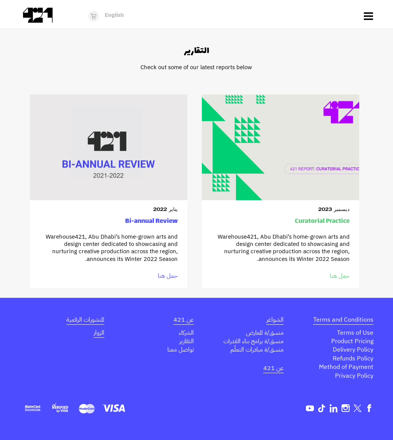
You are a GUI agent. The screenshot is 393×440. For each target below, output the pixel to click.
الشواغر (275, 319)
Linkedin (334, 408)
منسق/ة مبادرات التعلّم (257, 349)
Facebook (369, 408)
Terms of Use (355, 332)
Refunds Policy (353, 358)
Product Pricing (352, 341)
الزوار (99, 332)
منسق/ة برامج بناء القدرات (253, 341)
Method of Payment (346, 367)
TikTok (322, 408)
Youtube (310, 408)
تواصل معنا (180, 349)
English (114, 15)
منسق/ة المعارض (265, 332)
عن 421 (273, 368)
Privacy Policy (354, 375)
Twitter (357, 408)
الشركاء (186, 332)
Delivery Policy (353, 349)
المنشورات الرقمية (85, 319)
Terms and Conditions (343, 319)
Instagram (346, 408)
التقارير (186, 341)
